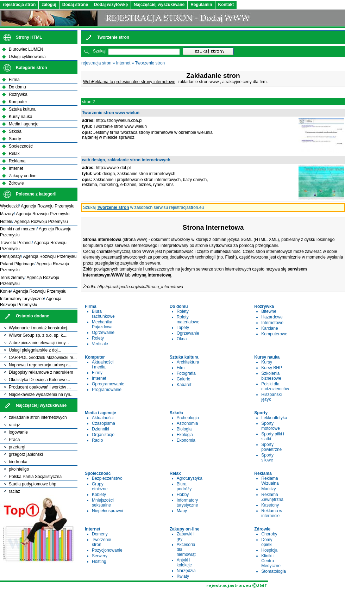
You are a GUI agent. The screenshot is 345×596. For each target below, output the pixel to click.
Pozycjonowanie (107, 550)
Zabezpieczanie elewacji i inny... (39, 342)
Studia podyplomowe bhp (32, 484)
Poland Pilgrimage (17, 263)
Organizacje (103, 434)
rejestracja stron (19, 4)
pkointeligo (19, 469)
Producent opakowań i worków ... (40, 387)
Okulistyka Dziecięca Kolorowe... (39, 379)
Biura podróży (184, 486)
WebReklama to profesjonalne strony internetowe (129, 81)
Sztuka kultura (22, 109)
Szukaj (99, 51)
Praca (14, 439)
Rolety (98, 338)
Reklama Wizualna (269, 481)
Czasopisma (103, 423)
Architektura (188, 362)
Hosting (99, 561)
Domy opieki (266, 542)
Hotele (6, 221)
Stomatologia (273, 571)
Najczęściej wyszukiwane (159, 4)
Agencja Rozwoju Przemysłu (47, 206)
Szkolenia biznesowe (271, 376)
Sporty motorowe (270, 426)
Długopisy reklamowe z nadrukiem (41, 372)
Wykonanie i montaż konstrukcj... (39, 327)
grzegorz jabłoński (26, 454)
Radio (97, 440)
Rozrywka (18, 94)
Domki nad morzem (18, 228)
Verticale (100, 343)
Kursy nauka (20, 116)
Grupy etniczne (100, 486)
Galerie (183, 379)
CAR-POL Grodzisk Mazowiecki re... (43, 357)
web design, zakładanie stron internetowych (126, 159)
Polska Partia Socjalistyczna (35, 476)
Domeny (100, 534)
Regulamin (201, 4)
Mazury (7, 213)
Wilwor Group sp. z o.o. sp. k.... (38, 335)
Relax (14, 153)
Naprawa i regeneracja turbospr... (40, 364)
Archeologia (188, 417)
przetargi (17, 447)
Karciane (269, 328)
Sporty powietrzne (271, 447)
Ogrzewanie (103, 332)
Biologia (184, 429)
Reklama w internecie (271, 513)
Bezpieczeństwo (107, 478)
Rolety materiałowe (188, 319)
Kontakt (226, 4)
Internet (123, 63)
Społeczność (21, 146)
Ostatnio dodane (32, 315)
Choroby (269, 534)
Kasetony (270, 505)
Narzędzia (186, 570)
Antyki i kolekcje (184, 562)
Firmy (97, 372)
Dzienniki (100, 429)
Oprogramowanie (108, 383)
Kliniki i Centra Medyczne (271, 560)
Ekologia (185, 434)
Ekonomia (186, 440)
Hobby (183, 494)
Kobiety (99, 494)
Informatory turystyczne (187, 503)
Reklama (17, 161)
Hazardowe (272, 317)
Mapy (182, 510)
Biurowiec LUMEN (26, 49)
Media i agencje (23, 124)
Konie (5, 291)
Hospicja (269, 550)
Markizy (268, 488)
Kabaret (184, 384)
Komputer (18, 101)
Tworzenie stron (150, 63)
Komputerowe (274, 333)
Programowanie (106, 389)
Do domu (17, 87)
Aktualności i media (102, 365)
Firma (14, 79)
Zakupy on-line (23, 175)
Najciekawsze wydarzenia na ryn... (41, 394)
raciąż (14, 424)
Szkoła (15, 131)
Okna (182, 338)
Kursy (266, 362)
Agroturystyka (189, 478)
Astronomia (187, 423)
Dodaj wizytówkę (111, 4)
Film (181, 367)
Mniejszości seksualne (103, 503)
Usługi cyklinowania (27, 56)
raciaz (14, 491)
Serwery (99, 555)
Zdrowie (16, 183)
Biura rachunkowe (103, 314)
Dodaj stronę (75, 4)
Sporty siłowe (267, 457)
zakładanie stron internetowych (38, 417)
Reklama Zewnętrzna (272, 497)
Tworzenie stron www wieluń (110, 112)
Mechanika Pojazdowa (102, 324)
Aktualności (102, 417)
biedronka (18, 461)
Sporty (15, 138)
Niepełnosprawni (107, 510)
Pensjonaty (10, 256)
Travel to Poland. (16, 242)
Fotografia (186, 373)
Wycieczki (9, 206)
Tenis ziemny (12, 277)
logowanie (18, 432)
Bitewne (268, 311)
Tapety (183, 327)
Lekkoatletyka (274, 417)
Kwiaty (183, 576)
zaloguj (49, 4)
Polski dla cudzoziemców (275, 386)
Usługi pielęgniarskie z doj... (35, 350)
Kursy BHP (271, 367)
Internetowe (272, 322)
